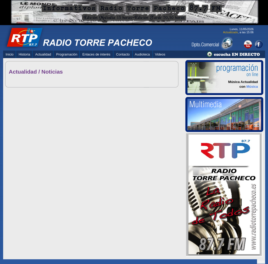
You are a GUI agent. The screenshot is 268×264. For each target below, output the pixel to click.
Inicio (10, 54)
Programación (66, 54)
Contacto (123, 54)
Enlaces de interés (96, 54)
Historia (24, 54)
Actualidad (43, 54)
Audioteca (142, 54)
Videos (160, 54)
